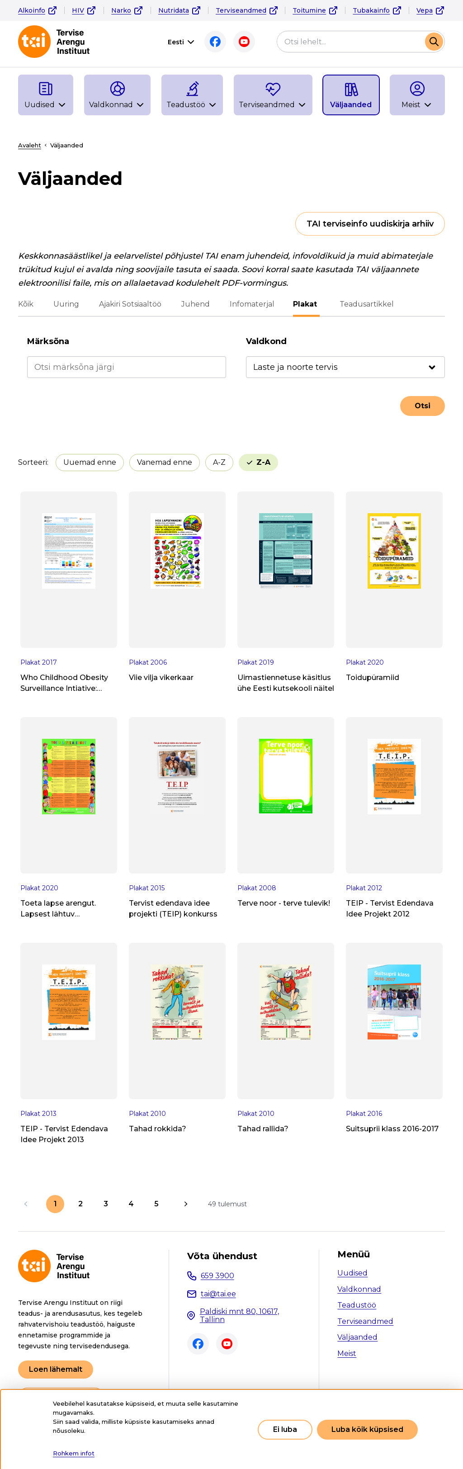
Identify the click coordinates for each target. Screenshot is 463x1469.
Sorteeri (32, 462)
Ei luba (285, 1429)
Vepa (424, 10)
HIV (78, 10)
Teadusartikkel (365, 304)
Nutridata (173, 10)
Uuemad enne (89, 462)
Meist (346, 1353)
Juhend (195, 304)
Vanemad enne (164, 462)
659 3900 (217, 1275)
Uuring (66, 304)
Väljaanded (357, 1337)
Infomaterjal (252, 304)
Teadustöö (356, 1305)
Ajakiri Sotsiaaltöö (130, 304)
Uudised (352, 1273)
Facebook (215, 41)
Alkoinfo (31, 10)
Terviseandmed (241, 10)
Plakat (306, 304)
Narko (121, 10)
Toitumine (309, 10)
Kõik (25, 304)
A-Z (219, 462)
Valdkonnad (359, 1289)
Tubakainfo (371, 10)
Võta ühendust (222, 1256)
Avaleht (29, 145)
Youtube (244, 41)
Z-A (263, 462)
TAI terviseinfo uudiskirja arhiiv (370, 224)
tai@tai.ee (218, 1294)
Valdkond (266, 341)
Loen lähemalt (55, 1369)
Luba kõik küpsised (367, 1429)
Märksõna (48, 341)
